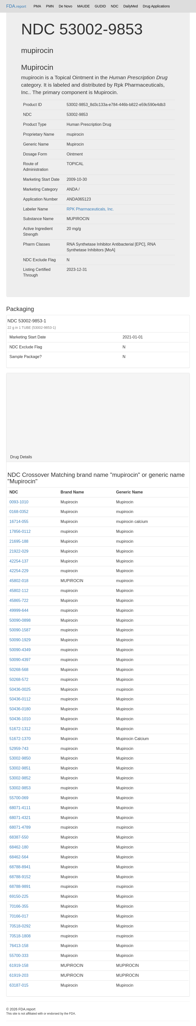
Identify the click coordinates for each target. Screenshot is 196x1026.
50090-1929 (20, 640)
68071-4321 (20, 818)
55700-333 (19, 955)
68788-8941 (20, 867)
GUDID (100, 6)
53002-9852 (20, 778)
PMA (37, 6)
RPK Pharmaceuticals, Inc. (90, 209)
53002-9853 (20, 788)
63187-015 (19, 985)
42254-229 (19, 571)
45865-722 (19, 600)
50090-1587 (20, 630)
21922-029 (19, 551)
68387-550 (19, 837)
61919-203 (19, 975)
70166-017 (19, 916)
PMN (50, 6)
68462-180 (19, 847)
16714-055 (19, 521)
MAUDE (83, 6)
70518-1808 (20, 936)
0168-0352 (19, 512)
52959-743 (19, 748)
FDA (16, 6)
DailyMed (130, 6)
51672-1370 (20, 739)
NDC (114, 6)
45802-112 (19, 591)
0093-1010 (19, 502)
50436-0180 (20, 709)
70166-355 (19, 906)
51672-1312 (20, 729)
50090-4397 (20, 660)
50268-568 (19, 669)
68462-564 (19, 857)
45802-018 (19, 581)
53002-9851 (20, 768)
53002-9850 (20, 758)
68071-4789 (20, 827)
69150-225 (19, 896)
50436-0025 (20, 689)
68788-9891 (20, 886)
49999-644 (19, 610)
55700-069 (19, 798)
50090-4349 (20, 650)
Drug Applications (156, 6)
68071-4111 (20, 808)
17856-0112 (20, 531)
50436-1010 (20, 719)
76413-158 (19, 946)
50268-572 (19, 679)
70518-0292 (20, 926)
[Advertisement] (98, 412)
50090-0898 (20, 620)
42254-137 (19, 561)
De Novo (65, 6)
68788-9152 (20, 877)
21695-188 (19, 541)
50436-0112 (20, 699)
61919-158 (19, 965)
